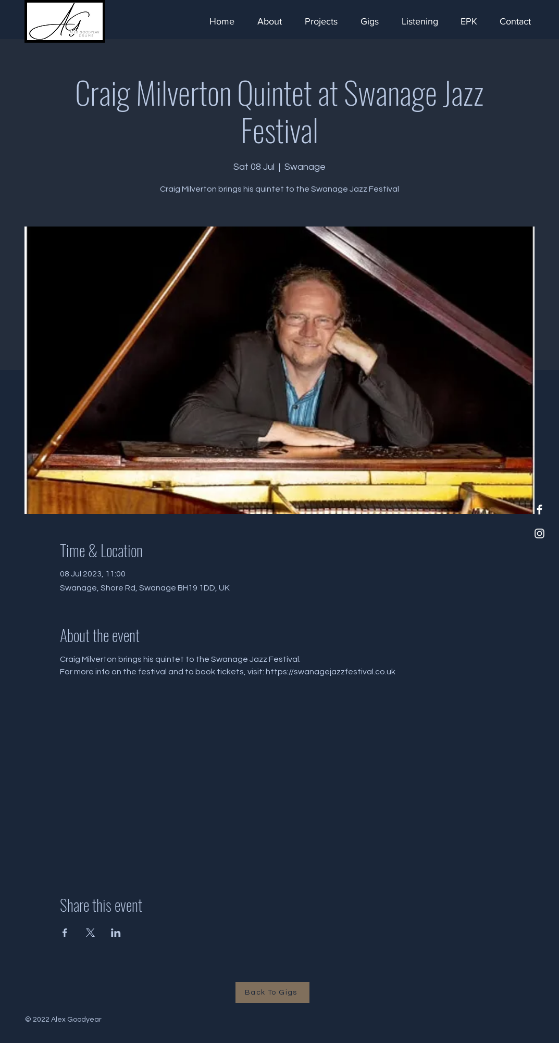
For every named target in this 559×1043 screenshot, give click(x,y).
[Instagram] (539, 533)
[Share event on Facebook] (65, 932)
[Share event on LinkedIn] (116, 932)
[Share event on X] (90, 932)
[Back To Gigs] (272, 992)
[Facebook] (539, 509)
